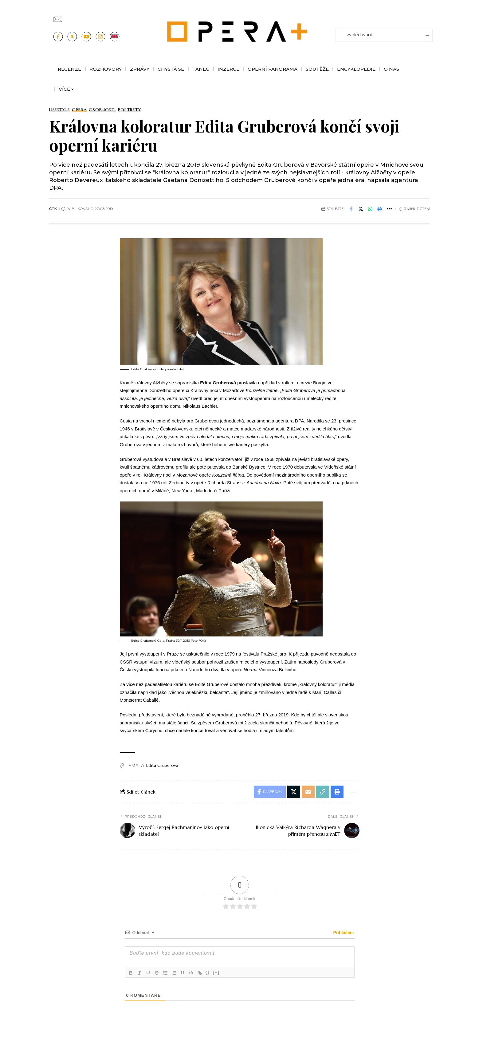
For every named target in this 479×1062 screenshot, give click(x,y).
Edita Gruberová (162, 765)
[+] (216, 972)
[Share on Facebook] (351, 209)
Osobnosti (102, 110)
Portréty (129, 110)
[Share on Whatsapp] (370, 209)
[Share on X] (360, 209)
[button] (379, 209)
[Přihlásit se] (429, 16)
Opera (79, 110)
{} (208, 972)
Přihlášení (343, 932)
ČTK (53, 209)
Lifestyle (59, 110)
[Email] (308, 792)
